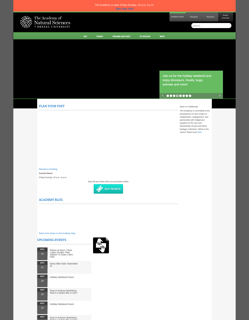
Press (54, 303)
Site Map (46, 303)
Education (194, 17)
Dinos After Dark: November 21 (179, 131)
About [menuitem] (162, 36)
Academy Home (177, 17)
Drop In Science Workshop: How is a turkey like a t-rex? (179, 158)
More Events (163, 199)
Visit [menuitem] (85, 36)
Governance (76, 303)
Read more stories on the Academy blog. (115, 140)
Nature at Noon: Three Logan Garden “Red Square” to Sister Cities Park (176, 119)
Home (36, 303)
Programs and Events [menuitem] (121, 36)
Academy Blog (109, 106)
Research (210, 17)
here (110, 213)
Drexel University (225, 16)
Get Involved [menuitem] (145, 36)
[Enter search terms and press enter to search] (205, 25)
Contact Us (64, 303)
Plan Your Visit (52, 106)
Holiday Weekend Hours (177, 143)
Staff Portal (89, 303)
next (220, 95)
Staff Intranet (102, 303)
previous (162, 95)
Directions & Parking (48, 169)
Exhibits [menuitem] (100, 36)
